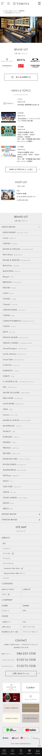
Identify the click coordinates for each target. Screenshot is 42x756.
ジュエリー (7, 549)
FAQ (24, 622)
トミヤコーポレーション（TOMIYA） (14, 11)
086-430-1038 (23, 200)
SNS (24, 611)
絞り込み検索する (23, 77)
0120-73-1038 (26, 666)
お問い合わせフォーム (21, 674)
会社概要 (5, 606)
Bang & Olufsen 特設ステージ (14, 574)
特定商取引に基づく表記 (10, 632)
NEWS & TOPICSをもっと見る (21, 170)
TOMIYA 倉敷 (21, 194)
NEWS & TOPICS (8, 590)
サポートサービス (29, 627)
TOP (39, 746)
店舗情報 (26, 606)
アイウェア (7, 559)
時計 (4, 544)
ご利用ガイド (6, 622)
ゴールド (6, 579)
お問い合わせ (6, 627)
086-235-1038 (26, 654)
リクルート (5, 611)
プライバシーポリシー (30, 632)
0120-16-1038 (26, 660)
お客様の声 (27, 590)
